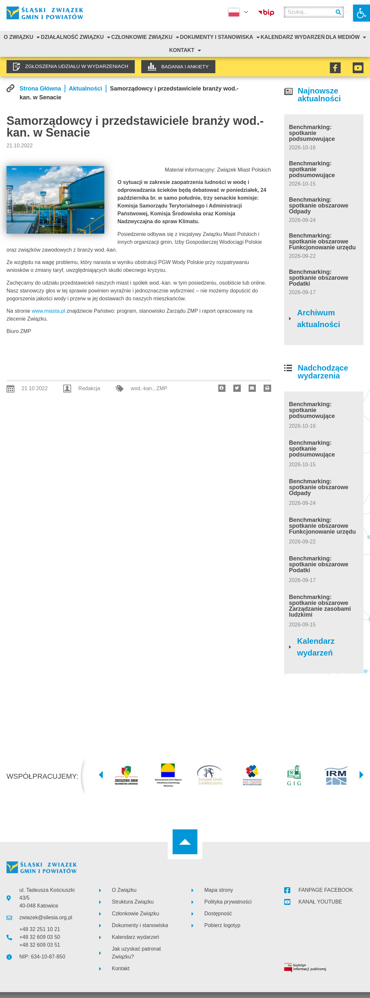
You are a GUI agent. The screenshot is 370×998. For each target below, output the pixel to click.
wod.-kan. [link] (142, 388)
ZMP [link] (161, 388)
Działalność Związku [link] (75, 37)
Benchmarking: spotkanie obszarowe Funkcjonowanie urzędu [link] (322, 241)
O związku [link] (22, 37)
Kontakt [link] (185, 50)
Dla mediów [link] (346, 37)
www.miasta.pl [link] (48, 311)
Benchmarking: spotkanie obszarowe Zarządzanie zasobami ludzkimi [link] (320, 606)
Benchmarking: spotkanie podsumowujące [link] (312, 133)
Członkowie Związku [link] (145, 37)
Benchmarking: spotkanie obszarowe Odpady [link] (318, 205)
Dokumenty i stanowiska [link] (219, 37)
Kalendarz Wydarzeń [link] (293, 37)
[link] (361, 13)
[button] (222, 388)
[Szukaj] (338, 12)
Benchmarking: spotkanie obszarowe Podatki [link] (318, 278)
